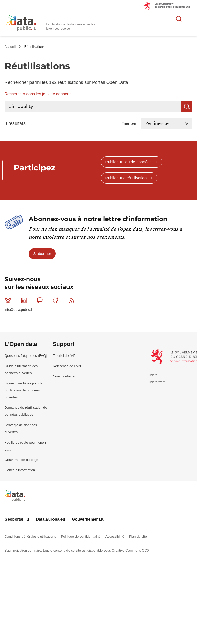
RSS (72, 300)
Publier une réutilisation (126, 178)
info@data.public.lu (19, 310)
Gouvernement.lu (88, 519)
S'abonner (42, 253)
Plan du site (138, 536)
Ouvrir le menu (190, 18)
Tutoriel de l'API (65, 356)
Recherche (186, 106)
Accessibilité (115, 536)
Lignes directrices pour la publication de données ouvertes (24, 390)
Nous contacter (64, 376)
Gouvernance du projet (22, 460)
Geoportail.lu (17, 519)
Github (56, 300)
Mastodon (41, 300)
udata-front (157, 382)
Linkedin (24, 300)
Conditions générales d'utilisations (31, 536)
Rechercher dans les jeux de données (38, 93)
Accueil (11, 47)
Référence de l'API (67, 366)
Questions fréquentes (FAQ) (26, 356)
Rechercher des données (179, 18)
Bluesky (9, 300)
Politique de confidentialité (81, 536)
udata (153, 375)
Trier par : (130, 123)
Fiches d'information (20, 470)
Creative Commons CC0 (130, 550)
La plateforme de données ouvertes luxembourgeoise (70, 26)
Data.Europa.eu (50, 519)
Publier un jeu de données (128, 162)
